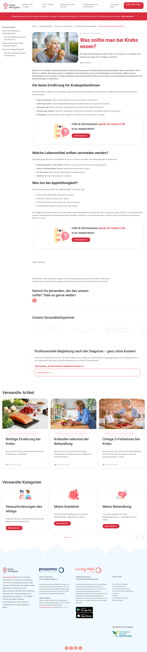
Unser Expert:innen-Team (120, 598)
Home (34, 26)
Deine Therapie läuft (48, 6)
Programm (115, 593)
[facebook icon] (71, 648)
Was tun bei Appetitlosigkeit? (13, 49)
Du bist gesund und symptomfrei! (90, 6)
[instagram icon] (66, 648)
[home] (11, 6)
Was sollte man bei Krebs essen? (111, 26)
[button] (45, 372)
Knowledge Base (114, 6)
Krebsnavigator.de (9, 577)
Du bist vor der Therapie (27, 6)
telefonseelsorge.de (45, 607)
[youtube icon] (76, 648)
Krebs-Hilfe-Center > (133, 6)
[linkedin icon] (80, 648)
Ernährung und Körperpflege (86, 26)
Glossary (115, 596)
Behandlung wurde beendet (67, 6)
